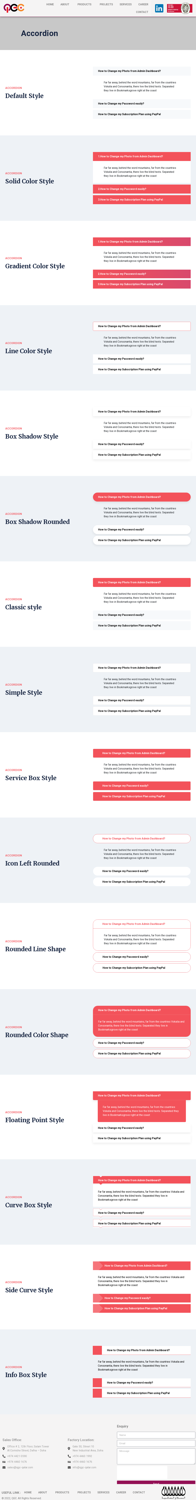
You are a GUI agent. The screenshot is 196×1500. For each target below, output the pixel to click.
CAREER (143, 4)
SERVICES (126, 4)
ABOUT (65, 4)
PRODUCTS (85, 4)
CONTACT (142, 12)
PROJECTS (106, 4)
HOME (50, 4)
